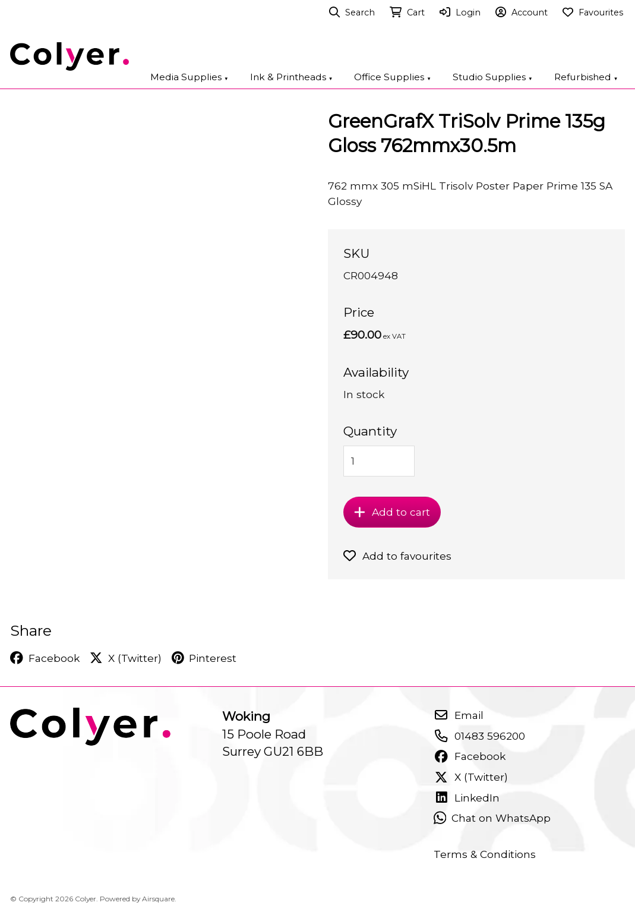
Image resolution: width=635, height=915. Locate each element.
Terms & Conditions (485, 854)
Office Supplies (392, 77)
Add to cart (392, 512)
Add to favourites (397, 556)
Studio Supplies (493, 77)
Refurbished (586, 77)
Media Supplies (189, 77)
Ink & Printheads (291, 77)
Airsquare (158, 898)
